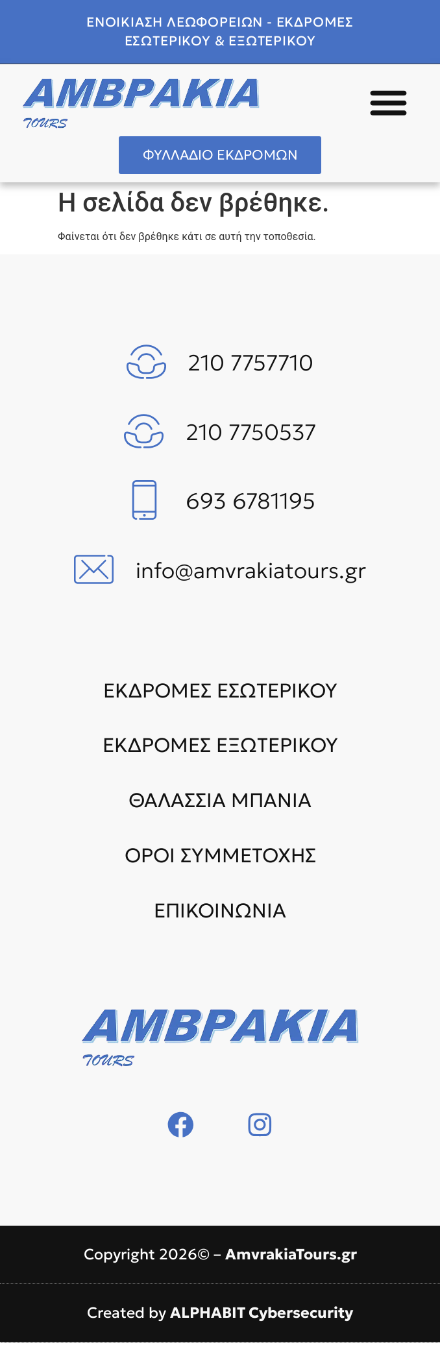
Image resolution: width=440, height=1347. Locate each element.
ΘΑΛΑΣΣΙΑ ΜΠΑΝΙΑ (220, 804)
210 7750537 (251, 436)
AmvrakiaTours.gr (291, 1259)
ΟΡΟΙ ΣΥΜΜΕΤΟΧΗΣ (220, 859)
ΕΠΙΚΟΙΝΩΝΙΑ (220, 915)
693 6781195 (250, 506)
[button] (389, 102)
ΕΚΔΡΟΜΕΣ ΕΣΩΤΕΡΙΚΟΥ (220, 695)
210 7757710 (250, 367)
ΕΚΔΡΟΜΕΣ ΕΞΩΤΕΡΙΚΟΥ (220, 750)
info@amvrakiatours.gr (251, 575)
